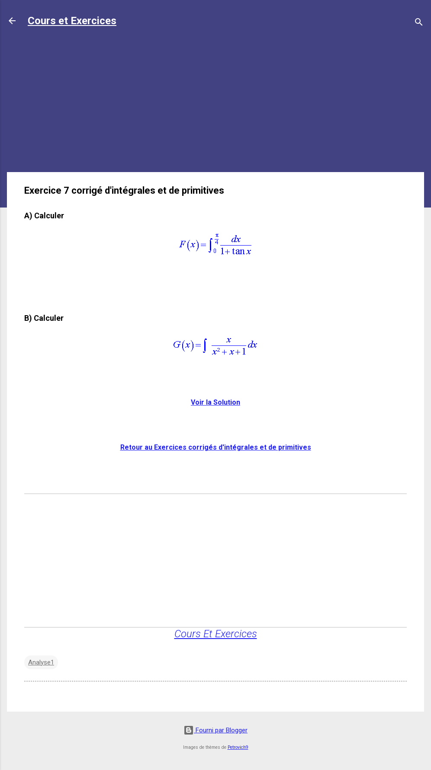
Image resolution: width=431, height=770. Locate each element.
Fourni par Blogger (215, 730)
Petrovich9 (238, 747)
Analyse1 (41, 662)
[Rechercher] (419, 23)
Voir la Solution (215, 402)
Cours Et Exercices (215, 634)
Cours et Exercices (72, 21)
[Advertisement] (215, 104)
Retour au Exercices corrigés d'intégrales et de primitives (215, 447)
